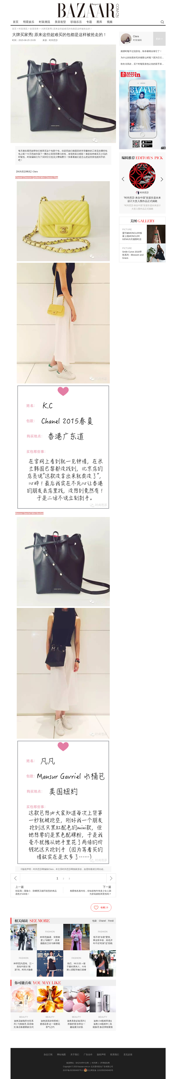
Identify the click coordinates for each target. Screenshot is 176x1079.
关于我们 (74, 1054)
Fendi (111, 921)
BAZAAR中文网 (82, 1063)
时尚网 (94, 1063)
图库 (99, 21)
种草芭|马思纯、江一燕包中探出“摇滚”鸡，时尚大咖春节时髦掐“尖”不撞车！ (24, 966)
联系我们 (114, 1054)
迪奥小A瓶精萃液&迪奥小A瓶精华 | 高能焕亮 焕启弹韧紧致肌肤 (103, 1024)
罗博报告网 (105, 1063)
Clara (136, 36)
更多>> (159, 39)
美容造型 (60, 21)
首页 (15, 21)
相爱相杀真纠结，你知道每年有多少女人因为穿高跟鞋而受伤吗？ (90, 890)
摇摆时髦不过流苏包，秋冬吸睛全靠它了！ (141, 51)
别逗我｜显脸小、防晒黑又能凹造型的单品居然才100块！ (36, 890)
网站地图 (61, 1054)
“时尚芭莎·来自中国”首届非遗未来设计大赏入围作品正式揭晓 (142, 203)
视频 (109, 21)
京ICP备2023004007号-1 (73, 1070)
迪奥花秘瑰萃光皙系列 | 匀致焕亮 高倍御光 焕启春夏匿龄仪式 (24, 1024)
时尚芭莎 (142, 192)
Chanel (102, 921)
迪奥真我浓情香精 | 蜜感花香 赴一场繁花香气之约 (50, 1024)
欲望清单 (34, 28)
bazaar (88, 10)
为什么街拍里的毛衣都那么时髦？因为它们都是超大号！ (148, 57)
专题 (89, 21)
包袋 (94, 921)
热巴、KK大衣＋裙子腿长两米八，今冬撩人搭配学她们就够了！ (76, 966)
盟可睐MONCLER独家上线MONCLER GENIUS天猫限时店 (133, 234)
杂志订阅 (48, 1054)
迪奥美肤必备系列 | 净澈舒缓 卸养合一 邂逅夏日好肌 (76, 1024)
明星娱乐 (28, 21)
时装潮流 (44, 21)
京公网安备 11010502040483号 (98, 1070)
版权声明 (101, 1054)
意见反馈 (128, 1054)
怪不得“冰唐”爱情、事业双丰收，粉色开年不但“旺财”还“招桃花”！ (103, 940)
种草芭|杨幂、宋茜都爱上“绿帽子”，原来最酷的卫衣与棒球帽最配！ (50, 940)
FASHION (50, 931)
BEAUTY (23, 1017)
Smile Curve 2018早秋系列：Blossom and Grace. (133, 253)
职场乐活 (76, 21)
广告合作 (88, 1054)
